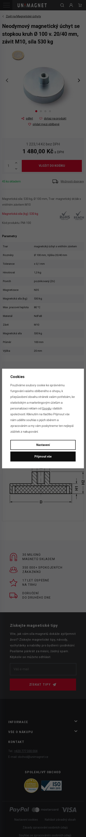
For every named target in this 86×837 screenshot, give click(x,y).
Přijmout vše (43, 456)
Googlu (46, 408)
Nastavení (43, 445)
